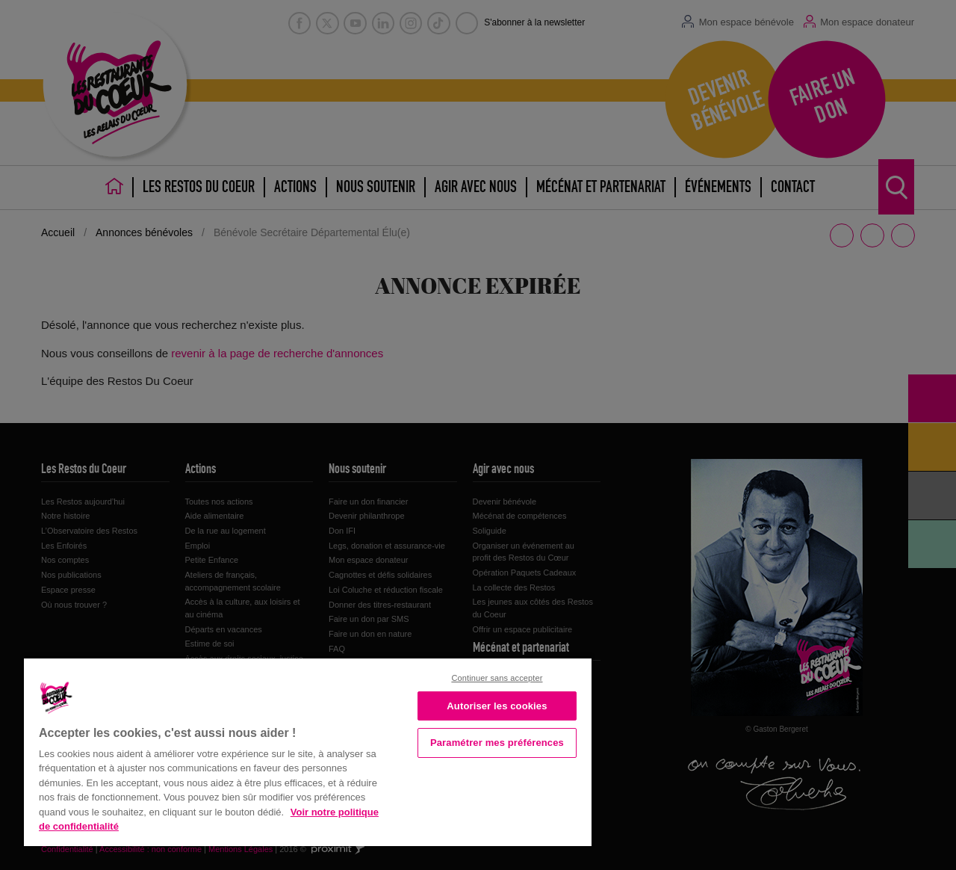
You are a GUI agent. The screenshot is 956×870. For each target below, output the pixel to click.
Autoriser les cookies (497, 706)
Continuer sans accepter (496, 677)
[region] (308, 750)
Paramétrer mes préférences (497, 742)
